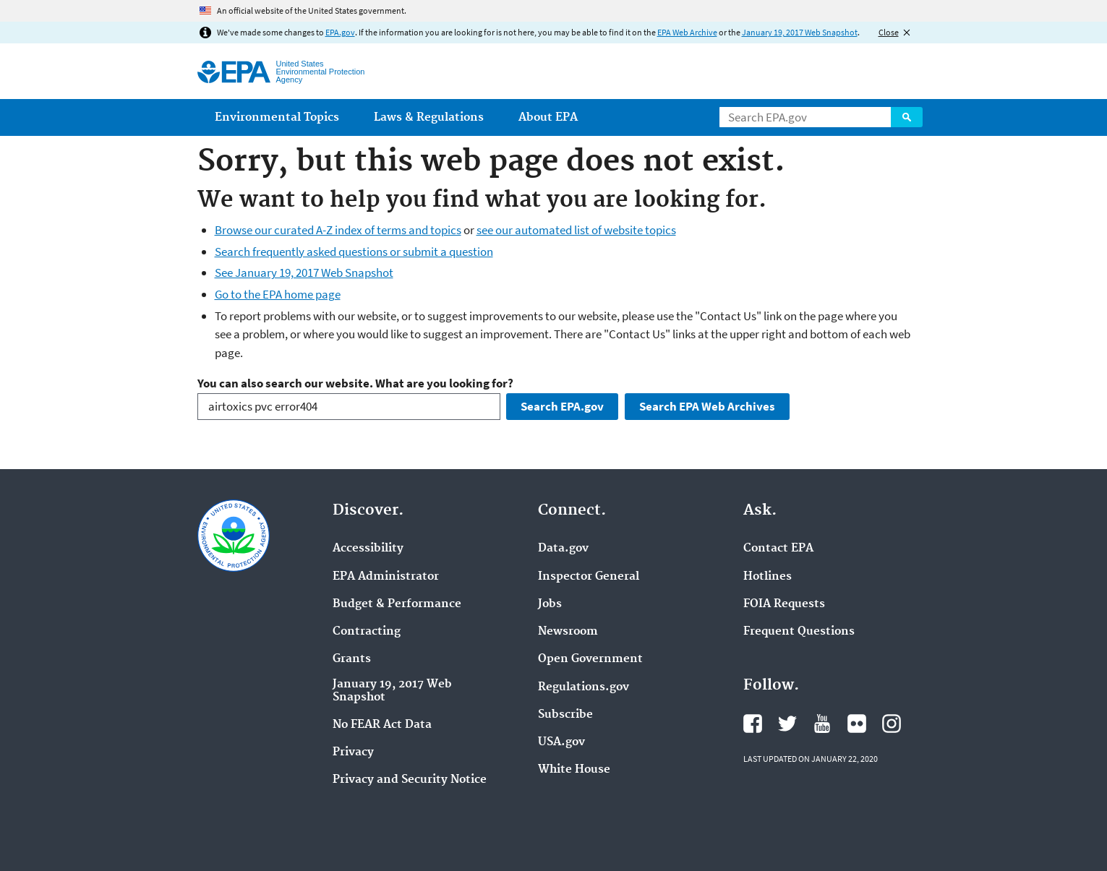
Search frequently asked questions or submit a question (354, 251)
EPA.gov (340, 32)
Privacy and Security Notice (410, 779)
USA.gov (561, 742)
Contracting (367, 631)
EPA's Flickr (856, 723)
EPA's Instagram (891, 723)
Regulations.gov (583, 687)
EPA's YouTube (822, 723)
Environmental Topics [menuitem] (277, 117)
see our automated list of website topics (576, 230)
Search (907, 117)
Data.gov (563, 548)
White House (574, 769)
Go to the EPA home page (278, 294)
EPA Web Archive (687, 32)
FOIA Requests (784, 604)
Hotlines (767, 576)
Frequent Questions (799, 631)
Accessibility (368, 548)
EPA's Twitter (787, 723)
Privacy (353, 752)
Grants (352, 659)
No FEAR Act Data (382, 724)
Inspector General (588, 576)
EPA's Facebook (752, 723)
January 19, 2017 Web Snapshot (800, 32)
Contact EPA (778, 548)
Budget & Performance (397, 604)
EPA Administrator (386, 576)
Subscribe (565, 714)
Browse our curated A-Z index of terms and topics (338, 230)
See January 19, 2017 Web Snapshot (304, 272)
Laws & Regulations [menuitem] (429, 117)
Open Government (590, 659)
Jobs (550, 604)
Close (889, 32)
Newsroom (568, 631)
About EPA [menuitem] (548, 117)
